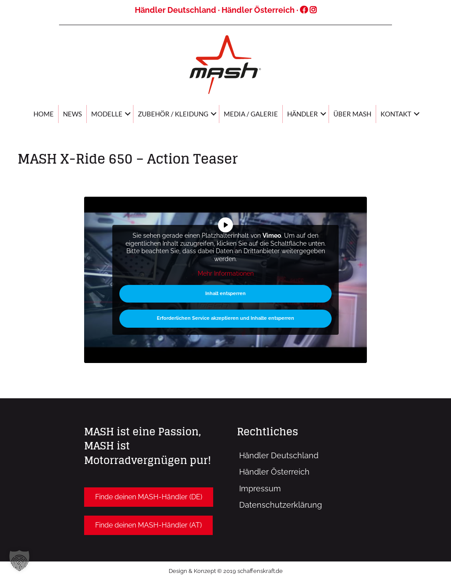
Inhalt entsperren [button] (225, 293)
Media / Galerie (251, 114)
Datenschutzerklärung (280, 504)
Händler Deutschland (175, 10)
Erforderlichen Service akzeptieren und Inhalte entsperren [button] (225, 319)
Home (43, 114)
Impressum (260, 488)
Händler (302, 114)
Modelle (106, 114)
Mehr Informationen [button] (226, 273)
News (72, 114)
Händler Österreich (258, 10)
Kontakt (396, 114)
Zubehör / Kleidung (173, 114)
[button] (148, 497)
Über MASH (352, 114)
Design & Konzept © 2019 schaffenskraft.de (226, 571)
